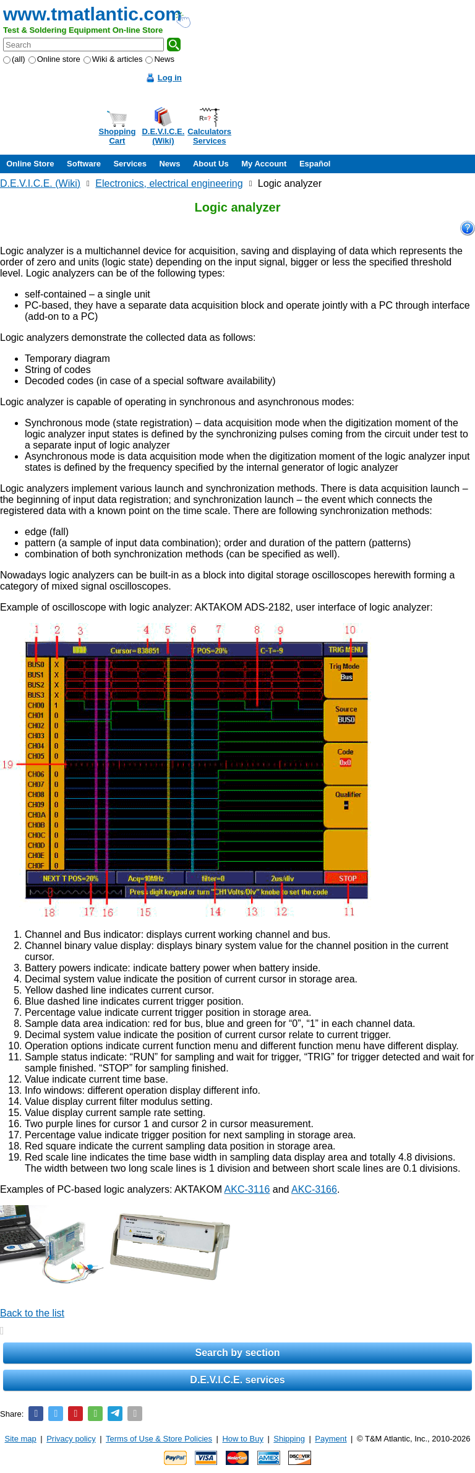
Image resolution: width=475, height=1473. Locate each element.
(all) (14, 59)
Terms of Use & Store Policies (159, 1438)
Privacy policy (70, 1438)
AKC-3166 (314, 1189)
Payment (330, 1438)
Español (315, 163)
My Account (263, 163)
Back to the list (32, 1313)
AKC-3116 (247, 1189)
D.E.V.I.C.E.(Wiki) (163, 136)
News (159, 59)
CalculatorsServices (209, 136)
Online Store (30, 163)
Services (130, 163)
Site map (20, 1438)
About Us (211, 163)
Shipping (289, 1438)
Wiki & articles (113, 59)
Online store (54, 59)
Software (84, 163)
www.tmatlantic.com (92, 14)
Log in (170, 77)
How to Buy (242, 1438)
